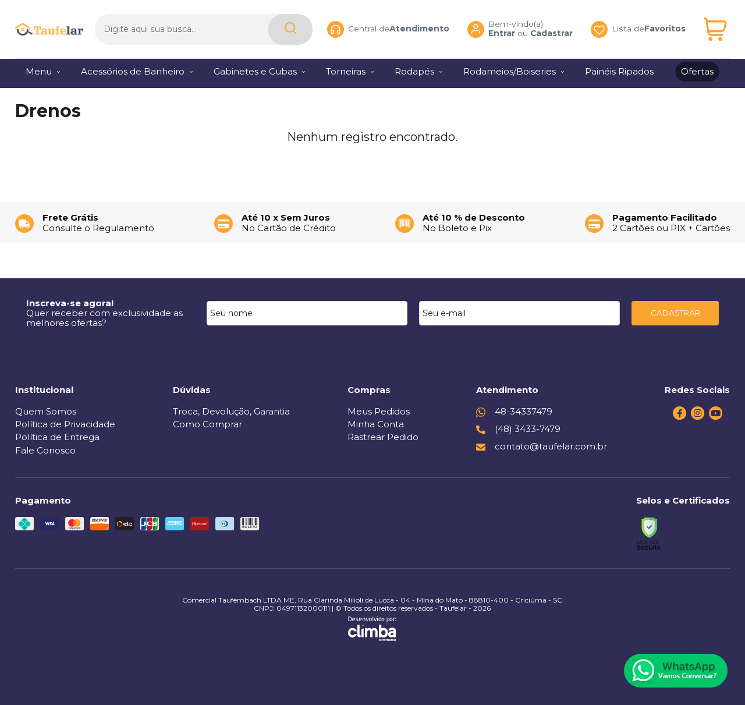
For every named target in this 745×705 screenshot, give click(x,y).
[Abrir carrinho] (715, 27)
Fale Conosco (45, 450)
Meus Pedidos (378, 411)
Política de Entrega (57, 436)
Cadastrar (551, 32)
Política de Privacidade (65, 424)
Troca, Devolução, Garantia (231, 411)
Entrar (501, 32)
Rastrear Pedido (382, 436)
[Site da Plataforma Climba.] (372, 629)
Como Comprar (207, 424)
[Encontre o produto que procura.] (290, 27)
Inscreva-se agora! (69, 303)
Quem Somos (45, 411)
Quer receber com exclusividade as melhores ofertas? (104, 317)
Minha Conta (375, 424)
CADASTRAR (675, 312)
